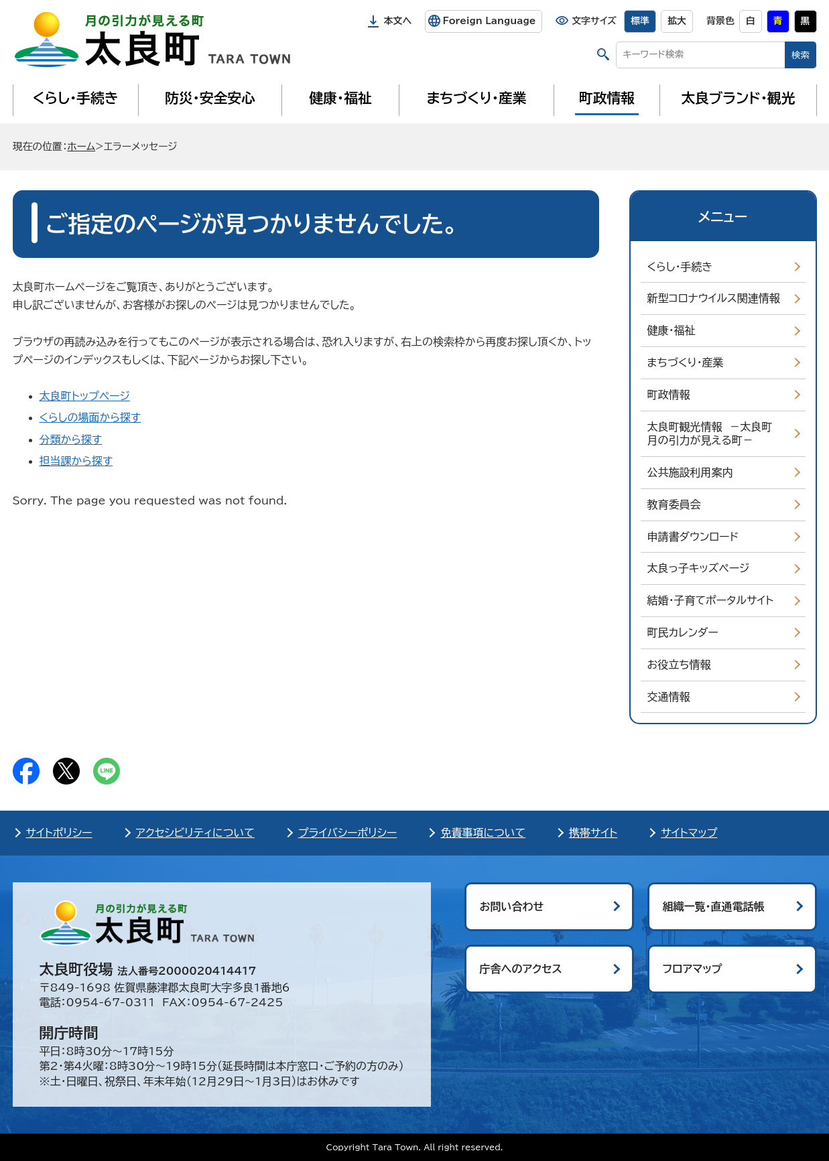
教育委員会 (674, 504)
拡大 (676, 20)
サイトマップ (689, 832)
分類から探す (71, 439)
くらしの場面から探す (90, 417)
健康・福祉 (340, 98)
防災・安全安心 (210, 98)
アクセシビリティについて (195, 832)
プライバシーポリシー (347, 832)
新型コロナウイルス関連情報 (713, 298)
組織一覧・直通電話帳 (714, 906)
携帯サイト (593, 832)
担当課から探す (76, 461)
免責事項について (482, 832)
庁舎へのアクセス (521, 968)
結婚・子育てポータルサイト (710, 600)
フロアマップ (692, 968)
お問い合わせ (512, 906)
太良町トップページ (85, 396)
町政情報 (607, 98)
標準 (640, 20)
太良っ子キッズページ (698, 568)
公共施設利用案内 (690, 472)
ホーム (81, 146)
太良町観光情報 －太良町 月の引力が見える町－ (713, 433)
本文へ (398, 20)
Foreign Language (488, 20)
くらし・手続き (75, 98)
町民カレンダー (682, 632)
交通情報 (668, 696)
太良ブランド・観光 (738, 98)
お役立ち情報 (679, 664)
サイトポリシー (59, 832)
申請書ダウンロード (693, 536)
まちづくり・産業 (476, 98)
